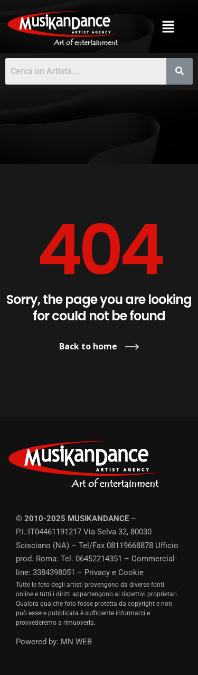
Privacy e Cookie (114, 572)
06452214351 (99, 558)
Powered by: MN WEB (54, 641)
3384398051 (54, 572)
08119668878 (130, 545)
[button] (168, 26)
